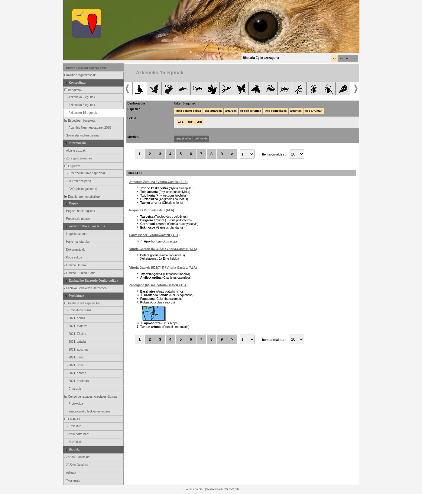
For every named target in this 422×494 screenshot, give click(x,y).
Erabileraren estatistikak (82, 196)
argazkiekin (183, 138)
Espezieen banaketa (80, 120)
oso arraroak (213, 110)
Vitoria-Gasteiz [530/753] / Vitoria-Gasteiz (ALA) (163, 249)
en (347, 58)
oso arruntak (313, 110)
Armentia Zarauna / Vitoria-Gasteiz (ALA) (158, 182)
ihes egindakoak (276, 110)
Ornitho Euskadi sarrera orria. (86, 68)
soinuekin (201, 138)
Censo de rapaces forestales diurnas (90, 396)
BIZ (190, 122)
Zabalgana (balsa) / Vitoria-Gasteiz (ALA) (158, 285)
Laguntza (72, 166)
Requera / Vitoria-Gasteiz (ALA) (151, 210)
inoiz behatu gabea (188, 110)
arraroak (230, 110)
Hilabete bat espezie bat (82, 303)
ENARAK (72, 419)
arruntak (295, 110)
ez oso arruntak (250, 110)
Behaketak (73, 90)
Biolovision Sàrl (193, 489)
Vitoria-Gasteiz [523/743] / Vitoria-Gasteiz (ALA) (163, 267)
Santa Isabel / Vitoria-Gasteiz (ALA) (154, 235)
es (341, 58)
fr (354, 58)
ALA (181, 122)
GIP (199, 122)
